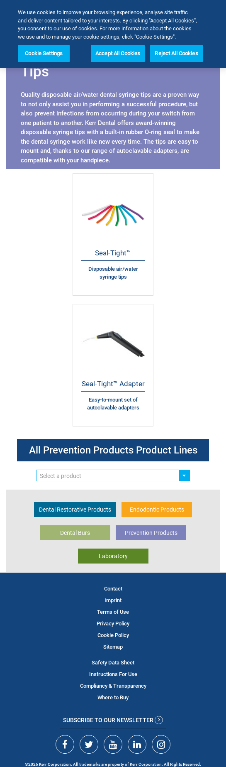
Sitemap (113, 647)
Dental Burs (75, 532)
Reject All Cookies (176, 53)
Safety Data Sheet (113, 662)
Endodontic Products (157, 509)
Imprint (113, 600)
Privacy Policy (113, 623)
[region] (113, 34)
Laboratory (113, 556)
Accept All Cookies (117, 53)
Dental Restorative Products (75, 509)
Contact (113, 589)
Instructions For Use (113, 674)
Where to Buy (113, 697)
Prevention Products (151, 532)
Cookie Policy (113, 635)
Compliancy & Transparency (113, 686)
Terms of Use (113, 612)
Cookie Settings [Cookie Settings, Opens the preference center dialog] (44, 53)
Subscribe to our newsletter (113, 720)
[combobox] (113, 475)
